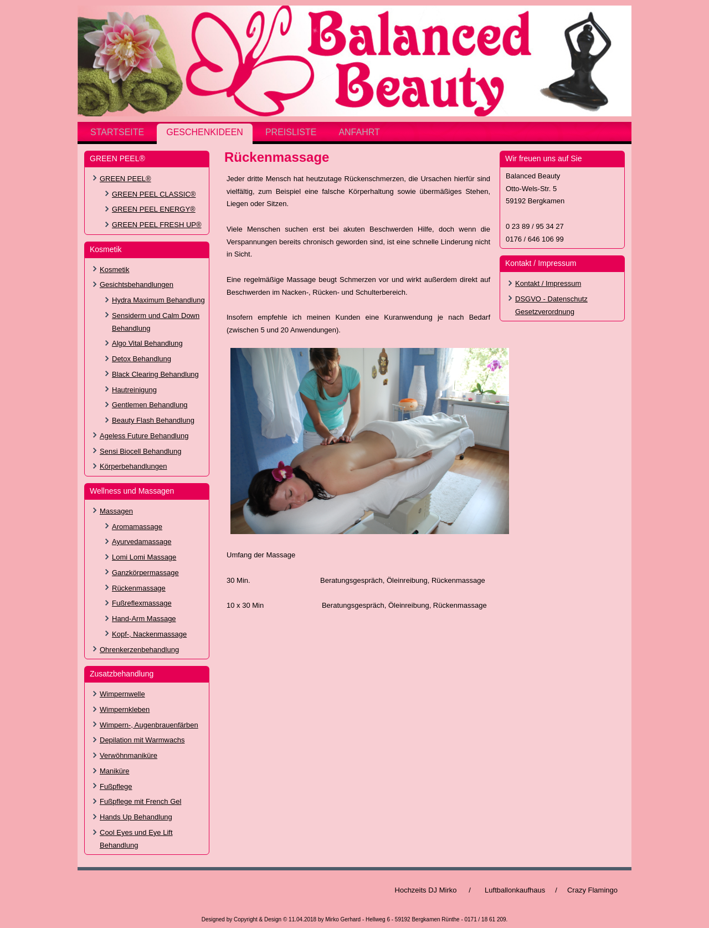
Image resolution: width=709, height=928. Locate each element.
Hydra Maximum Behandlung (158, 300)
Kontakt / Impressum (548, 283)
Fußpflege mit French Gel (140, 801)
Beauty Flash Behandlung (153, 420)
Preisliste (290, 132)
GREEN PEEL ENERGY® (154, 209)
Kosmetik (114, 269)
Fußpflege (116, 786)
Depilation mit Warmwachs (142, 740)
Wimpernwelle (122, 694)
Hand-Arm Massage (144, 618)
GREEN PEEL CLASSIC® (154, 194)
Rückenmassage (139, 588)
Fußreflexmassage (142, 603)
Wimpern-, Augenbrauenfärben (149, 725)
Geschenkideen (204, 132)
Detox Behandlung (141, 359)
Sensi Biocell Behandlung (140, 451)
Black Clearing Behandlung (155, 374)
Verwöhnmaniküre (128, 755)
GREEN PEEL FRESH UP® (157, 225)
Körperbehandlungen (133, 466)
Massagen (116, 511)
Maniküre (114, 771)
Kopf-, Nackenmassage (149, 634)
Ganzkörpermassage (145, 572)
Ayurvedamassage (141, 541)
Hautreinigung (134, 390)
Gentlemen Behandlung (150, 405)
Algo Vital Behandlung (147, 343)
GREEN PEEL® (125, 179)
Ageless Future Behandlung (144, 436)
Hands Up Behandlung (136, 817)
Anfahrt (358, 132)
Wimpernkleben (125, 709)
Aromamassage (137, 526)
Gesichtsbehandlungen (136, 284)
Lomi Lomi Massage (144, 557)
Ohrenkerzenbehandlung (139, 649)
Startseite (117, 132)
